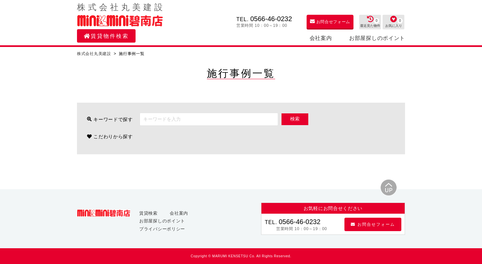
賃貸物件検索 (106, 36)
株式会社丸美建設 (94, 53)
